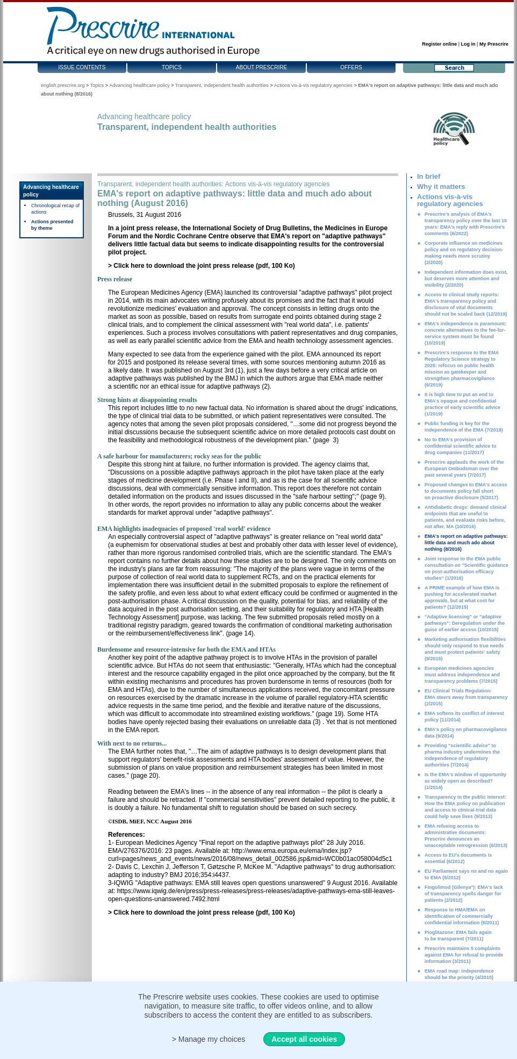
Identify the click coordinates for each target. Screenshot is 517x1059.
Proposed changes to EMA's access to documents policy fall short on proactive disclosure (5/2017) (466, 491)
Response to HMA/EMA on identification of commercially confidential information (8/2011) (462, 916)
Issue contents (82, 67)
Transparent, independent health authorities (222, 85)
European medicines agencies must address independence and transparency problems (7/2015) (462, 675)
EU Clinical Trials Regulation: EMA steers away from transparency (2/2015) (466, 697)
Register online (439, 44)
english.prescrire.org (63, 85)
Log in (468, 44)
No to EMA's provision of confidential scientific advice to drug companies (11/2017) (461, 446)
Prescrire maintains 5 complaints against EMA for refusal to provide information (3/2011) (464, 955)
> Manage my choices (209, 1039)
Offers (351, 67)
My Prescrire (493, 44)
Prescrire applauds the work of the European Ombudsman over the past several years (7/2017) (464, 468)
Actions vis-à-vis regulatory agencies (313, 85)
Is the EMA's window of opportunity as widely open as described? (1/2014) (465, 781)
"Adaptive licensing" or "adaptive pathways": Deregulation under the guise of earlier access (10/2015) (465, 623)
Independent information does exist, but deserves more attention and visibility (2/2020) (466, 278)
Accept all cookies (304, 1039)
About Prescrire (261, 67)
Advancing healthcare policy (140, 85)
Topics (172, 67)
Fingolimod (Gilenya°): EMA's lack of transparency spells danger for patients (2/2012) (464, 894)
